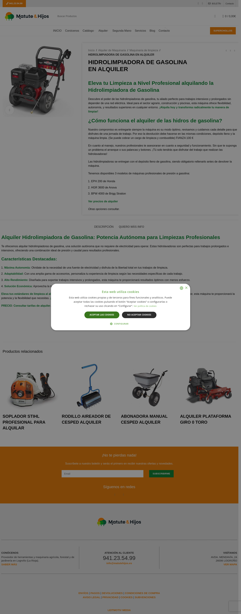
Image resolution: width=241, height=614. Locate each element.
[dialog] (120, 307)
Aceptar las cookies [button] (102, 314)
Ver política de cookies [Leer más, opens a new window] (145, 306)
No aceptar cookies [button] (139, 314)
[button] (121, 324)
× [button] (186, 288)
